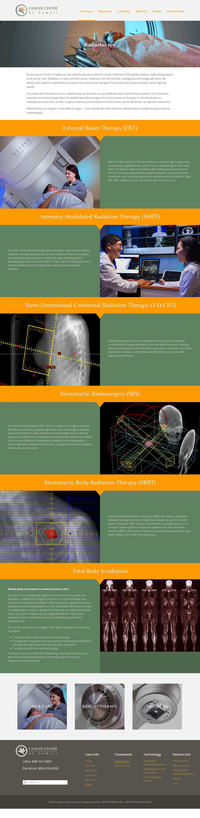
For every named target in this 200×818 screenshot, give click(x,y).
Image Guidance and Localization (156, 772)
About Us (141, 11)
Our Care (87, 11)
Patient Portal (175, 11)
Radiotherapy (122, 761)
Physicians (105, 11)
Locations (124, 11)
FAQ (175, 789)
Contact (177, 783)
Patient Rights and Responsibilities (184, 775)
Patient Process (182, 767)
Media (157, 11)
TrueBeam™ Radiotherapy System (156, 762)
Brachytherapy (122, 767)
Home (88, 761)
